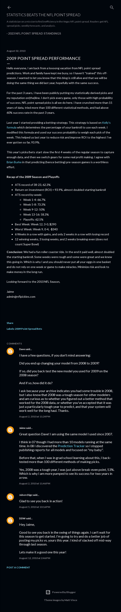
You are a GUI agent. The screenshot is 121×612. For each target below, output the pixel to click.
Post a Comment (18, 567)
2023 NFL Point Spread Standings (34, 33)
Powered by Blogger (61, 592)
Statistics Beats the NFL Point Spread (43, 14)
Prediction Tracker (71, 446)
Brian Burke (14, 162)
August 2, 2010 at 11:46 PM (34, 483)
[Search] (111, 6)
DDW (22, 518)
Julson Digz (25, 494)
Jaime (22, 427)
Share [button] (10, 323)
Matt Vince (70, 600)
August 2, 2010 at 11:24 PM (34, 416)
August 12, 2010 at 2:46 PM (34, 558)
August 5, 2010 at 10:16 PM (34, 506)
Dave (22, 349)
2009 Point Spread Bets (28, 328)
